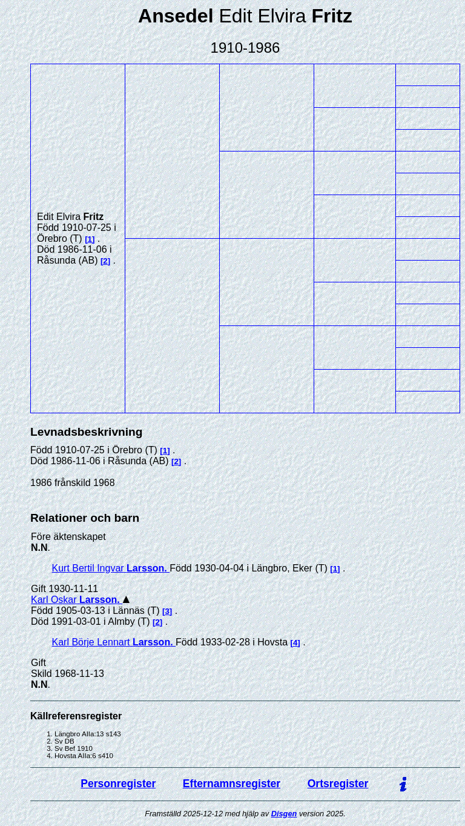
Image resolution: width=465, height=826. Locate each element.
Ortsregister (338, 784)
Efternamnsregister (231, 784)
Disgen (284, 813)
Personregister (118, 784)
